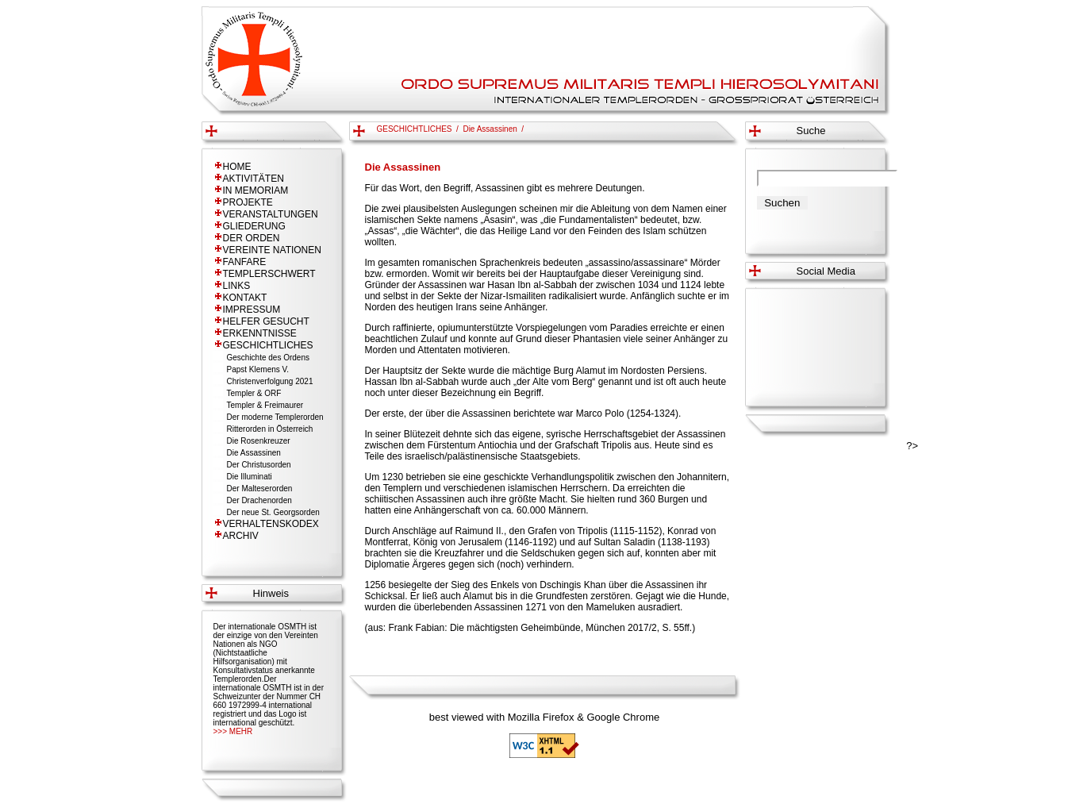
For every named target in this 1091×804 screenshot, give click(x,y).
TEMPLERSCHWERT (269, 273)
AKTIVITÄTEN (253, 178)
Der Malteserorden (260, 488)
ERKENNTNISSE (260, 333)
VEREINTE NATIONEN (272, 250)
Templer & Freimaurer (265, 405)
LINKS (237, 285)
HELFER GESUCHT (266, 321)
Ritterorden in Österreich (270, 429)
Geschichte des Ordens (268, 357)
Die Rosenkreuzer (258, 441)
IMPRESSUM (252, 309)
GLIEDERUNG (254, 226)
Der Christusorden (259, 464)
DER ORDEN (251, 238)
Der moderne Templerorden (275, 417)
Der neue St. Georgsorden (273, 512)
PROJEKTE (248, 202)
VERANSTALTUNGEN (270, 214)
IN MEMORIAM (256, 190)
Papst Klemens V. (258, 369)
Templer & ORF (254, 393)
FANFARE (245, 261)
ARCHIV (241, 535)
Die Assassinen (254, 452)
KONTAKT (245, 297)
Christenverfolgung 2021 (270, 381)
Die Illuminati (249, 476)
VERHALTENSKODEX (271, 523)
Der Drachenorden (259, 500)
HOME (237, 166)
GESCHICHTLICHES (268, 345)
